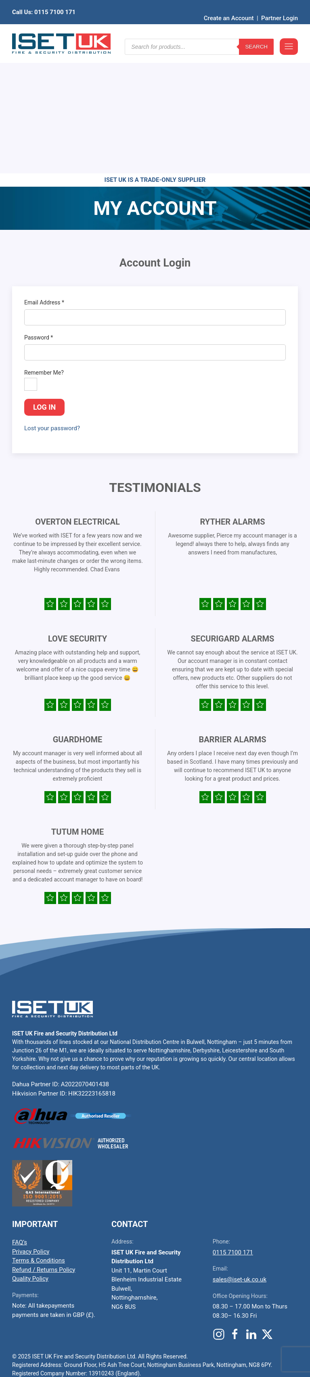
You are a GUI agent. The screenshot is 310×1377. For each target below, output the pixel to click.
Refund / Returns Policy (43, 1144)
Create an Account (229, 6)
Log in (44, 282)
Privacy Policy (30, 1126)
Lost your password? (52, 303)
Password (38, 212)
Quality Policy (30, 1153)
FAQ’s (19, 1117)
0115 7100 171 (233, 1127)
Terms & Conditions (38, 1135)
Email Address (44, 177)
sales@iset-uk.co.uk (239, 1154)
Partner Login (279, 6)
